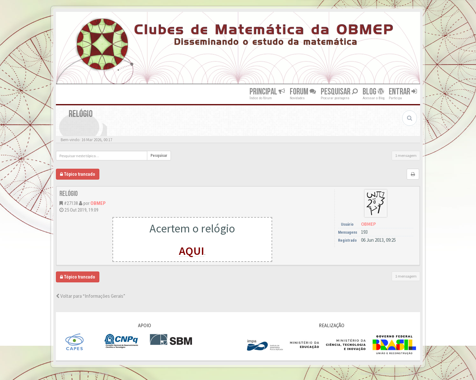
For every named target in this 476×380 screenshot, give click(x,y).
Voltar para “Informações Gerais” (90, 296)
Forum (303, 91)
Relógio (68, 194)
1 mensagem (406, 155)
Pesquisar (339, 91)
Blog (373, 91)
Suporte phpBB (95, 373)
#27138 (71, 203)
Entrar (403, 91)
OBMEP (98, 203)
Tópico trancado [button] (77, 174)
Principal (267, 91)
